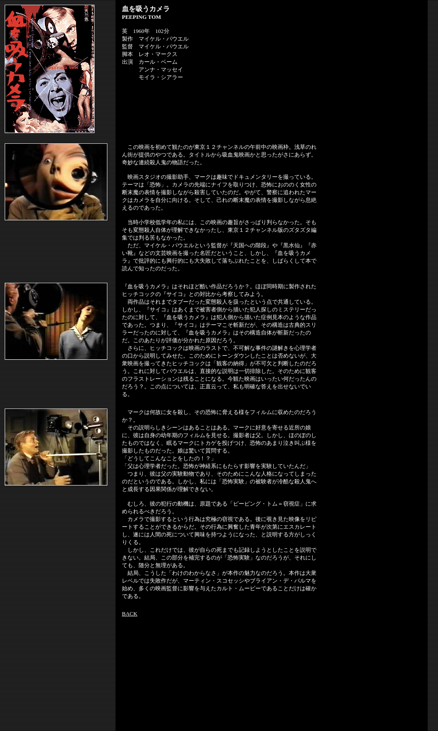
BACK (129, 613)
